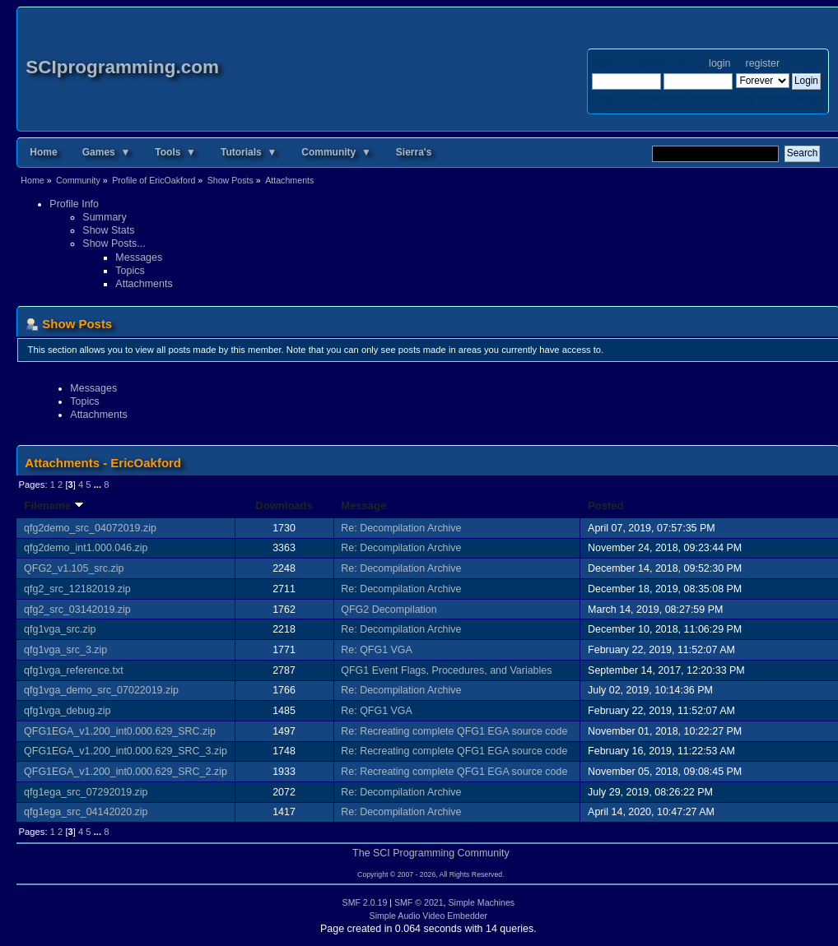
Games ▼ (106, 152)
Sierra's (414, 152)
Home (43, 152)
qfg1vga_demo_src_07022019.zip (101, 690)
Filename (53, 505)
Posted (605, 505)
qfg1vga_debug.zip (67, 710)
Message (363, 505)
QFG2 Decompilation (388, 609)
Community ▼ (336, 152)
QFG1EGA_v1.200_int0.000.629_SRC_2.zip (125, 771)
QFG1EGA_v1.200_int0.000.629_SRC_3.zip (125, 751)
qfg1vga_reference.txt (73, 670)
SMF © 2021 (419, 902)
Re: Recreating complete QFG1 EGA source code (454, 731)
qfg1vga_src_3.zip (65, 650)
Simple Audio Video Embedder (429, 915)
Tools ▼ (175, 152)
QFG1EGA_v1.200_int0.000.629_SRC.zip (120, 731)
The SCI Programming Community (431, 853)
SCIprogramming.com (122, 67)
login (719, 63)
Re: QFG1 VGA (376, 650)
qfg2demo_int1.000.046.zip (85, 548)
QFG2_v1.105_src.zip (73, 568)
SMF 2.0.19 (365, 902)
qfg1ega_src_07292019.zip (85, 792)
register (762, 63)
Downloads (284, 505)
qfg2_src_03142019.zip (77, 609)
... (99, 484)
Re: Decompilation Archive (401, 528)
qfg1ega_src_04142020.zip (85, 812)
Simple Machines (481, 902)
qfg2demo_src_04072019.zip (90, 528)
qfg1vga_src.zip (59, 629)
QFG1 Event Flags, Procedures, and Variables (446, 670)
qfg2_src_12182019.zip (77, 589)
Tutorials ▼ (249, 152)
